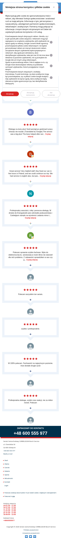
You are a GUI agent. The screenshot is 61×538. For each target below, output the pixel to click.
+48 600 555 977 (30, 433)
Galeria (7, 471)
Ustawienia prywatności (31, 533)
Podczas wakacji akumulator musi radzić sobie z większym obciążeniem (30, 493)
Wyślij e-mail (7, 454)
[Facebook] (26, 536)
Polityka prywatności (31, 530)
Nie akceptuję (51, 94)
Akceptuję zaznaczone (30, 94)
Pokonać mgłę (9, 496)
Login (6, 486)
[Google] (34, 536)
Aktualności (8, 478)
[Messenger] (30, 536)
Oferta (6, 464)
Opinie (6, 475)
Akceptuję (10, 94)
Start (6, 460)
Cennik (6, 468)
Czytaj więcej (45, 176)
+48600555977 (9, 520)
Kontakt (7, 482)
